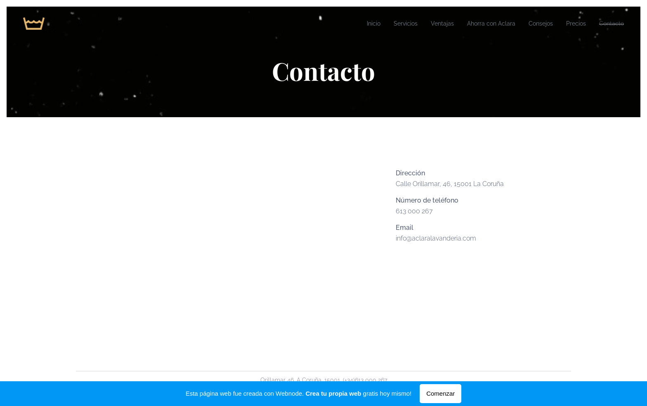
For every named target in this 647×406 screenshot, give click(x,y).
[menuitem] (350, 23)
